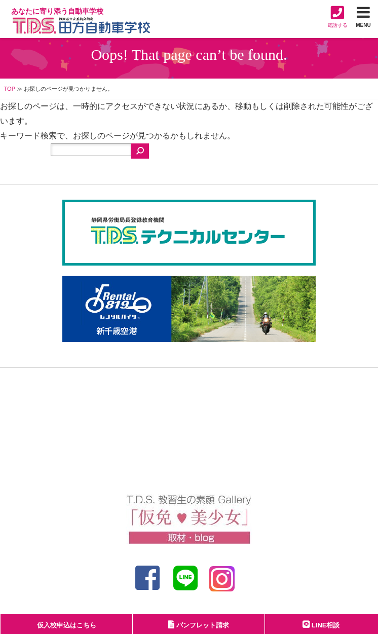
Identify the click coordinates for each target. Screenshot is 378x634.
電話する (337, 16)
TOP (9, 89)
